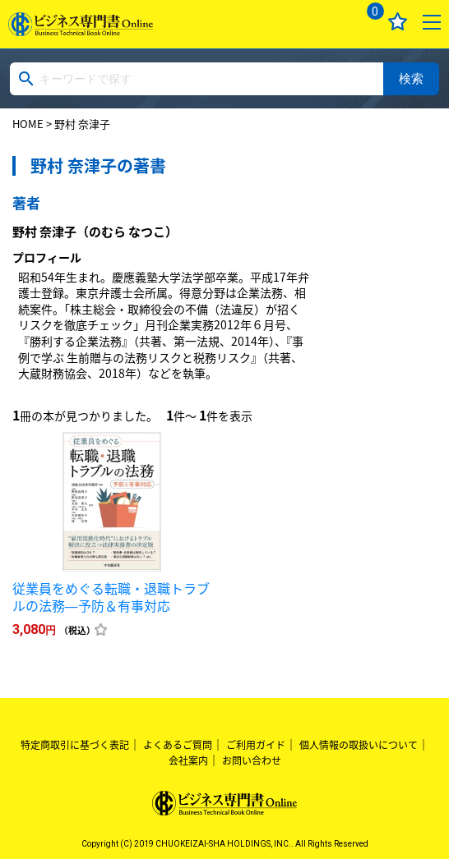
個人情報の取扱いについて (358, 744)
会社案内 (188, 760)
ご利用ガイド (255, 744)
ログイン (330, 21)
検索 (411, 78)
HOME (28, 123)
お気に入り (397, 21)
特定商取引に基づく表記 (75, 744)
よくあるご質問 (177, 744)
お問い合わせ (251, 760)
